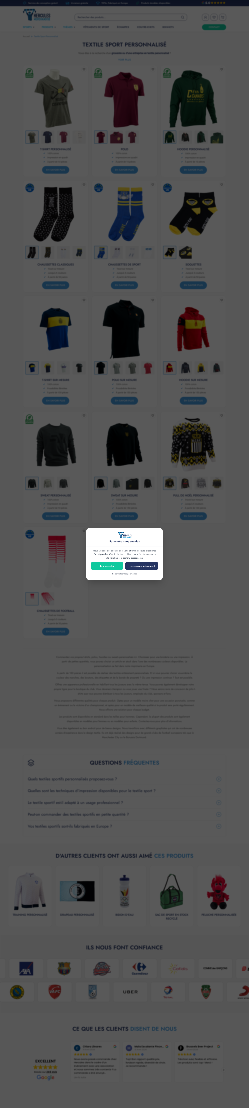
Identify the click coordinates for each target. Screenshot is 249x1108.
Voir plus (124, 60)
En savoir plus (55, 170)
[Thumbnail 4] (79, 137)
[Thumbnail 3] (63, 137)
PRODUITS (49, 27)
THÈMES (69, 27)
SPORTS (29, 27)
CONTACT (214, 27)
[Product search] (131, 17)
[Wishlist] (214, 17)
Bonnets (168, 27)
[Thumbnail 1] (32, 137)
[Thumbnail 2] (47, 137)
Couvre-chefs (146, 27)
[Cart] (222, 17)
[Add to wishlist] (84, 69)
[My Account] (205, 17)
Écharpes (123, 27)
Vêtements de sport (96, 27)
